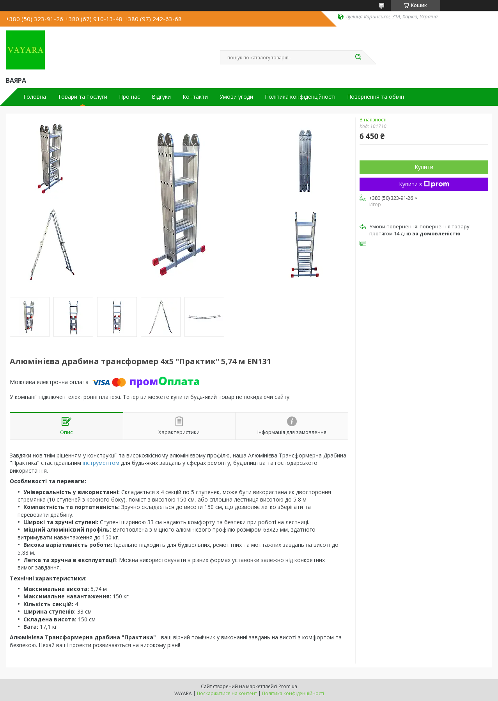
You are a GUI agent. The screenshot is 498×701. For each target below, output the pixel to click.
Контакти (195, 97)
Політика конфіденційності (300, 97)
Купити (424, 167)
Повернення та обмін (375, 97)
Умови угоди (236, 97)
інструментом (101, 462)
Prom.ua (287, 686)
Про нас (129, 97)
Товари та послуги (82, 97)
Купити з (424, 184)
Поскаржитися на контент (227, 693)
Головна (34, 97)
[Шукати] (358, 57)
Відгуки (161, 97)
